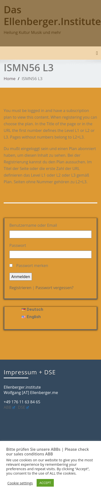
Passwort (17, 245)
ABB (9, 407)
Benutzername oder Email (33, 225)
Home (9, 78)
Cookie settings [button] (20, 483)
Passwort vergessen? (54, 287)
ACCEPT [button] (45, 482)
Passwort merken (32, 265)
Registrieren (20, 287)
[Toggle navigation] (97, 53)
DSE (23, 407)
